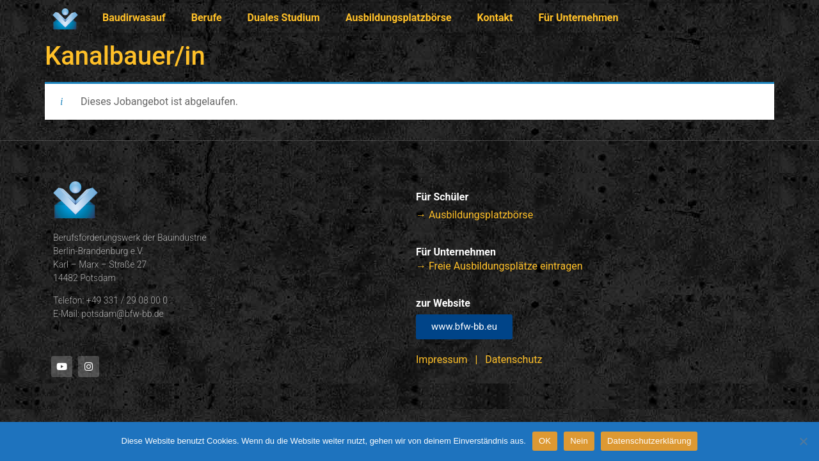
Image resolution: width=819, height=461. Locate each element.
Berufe (206, 18)
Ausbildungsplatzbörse (399, 18)
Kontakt (495, 18)
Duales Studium (284, 18)
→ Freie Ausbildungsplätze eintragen (499, 266)
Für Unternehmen (579, 18)
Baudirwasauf (134, 18)
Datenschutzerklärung (649, 441)
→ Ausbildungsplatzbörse (474, 215)
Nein (579, 441)
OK (545, 441)
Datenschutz (513, 359)
